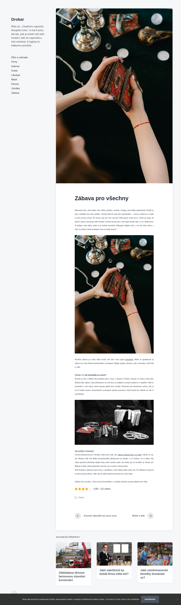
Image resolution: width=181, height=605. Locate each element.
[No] (177, 599)
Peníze (15, 84)
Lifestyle (15, 75)
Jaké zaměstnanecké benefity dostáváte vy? (154, 588)
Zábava (15, 93)
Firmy (14, 61)
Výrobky (15, 88)
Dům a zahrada (19, 57)
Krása (14, 70)
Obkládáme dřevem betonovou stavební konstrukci (72, 590)
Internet (15, 66)
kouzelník (129, 359)
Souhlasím (150, 599)
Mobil (14, 79)
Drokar (17, 19)
